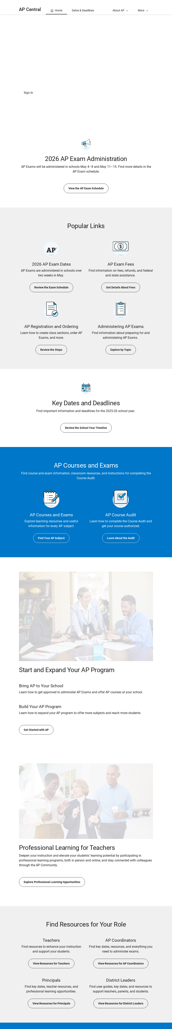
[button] (143, 7)
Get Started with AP (36, 729)
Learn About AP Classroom (65, 92)
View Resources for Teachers (51, 963)
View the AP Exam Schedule (86, 188)
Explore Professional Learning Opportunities (52, 882)
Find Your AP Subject (51, 538)
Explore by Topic (120, 349)
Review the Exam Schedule (51, 287)
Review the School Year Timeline (86, 427)
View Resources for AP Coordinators (121, 963)
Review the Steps (51, 349)
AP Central (30, 9)
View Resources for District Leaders (120, 1003)
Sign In (29, 92)
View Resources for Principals (51, 1003)
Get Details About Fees (120, 287)
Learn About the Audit (121, 538)
